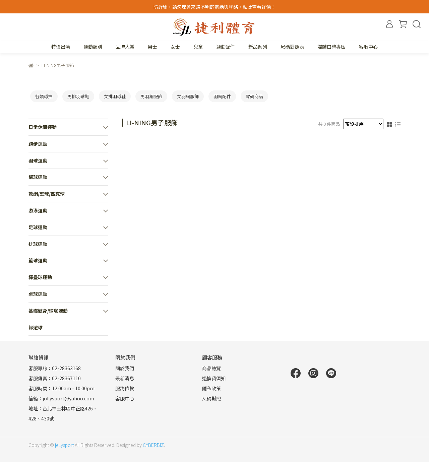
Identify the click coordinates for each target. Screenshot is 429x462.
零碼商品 (254, 96)
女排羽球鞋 (115, 96)
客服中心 (368, 46)
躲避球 (35, 327)
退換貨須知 (214, 378)
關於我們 (124, 368)
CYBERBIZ (153, 445)
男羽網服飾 (151, 96)
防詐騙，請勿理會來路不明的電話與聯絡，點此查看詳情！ (214, 6)
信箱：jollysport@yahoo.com (61, 398)
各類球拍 (44, 96)
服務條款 (124, 388)
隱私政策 (211, 388)
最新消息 (124, 378)
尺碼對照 (211, 398)
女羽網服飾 (188, 96)
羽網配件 (222, 96)
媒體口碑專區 (331, 46)
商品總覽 (211, 368)
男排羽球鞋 (78, 96)
